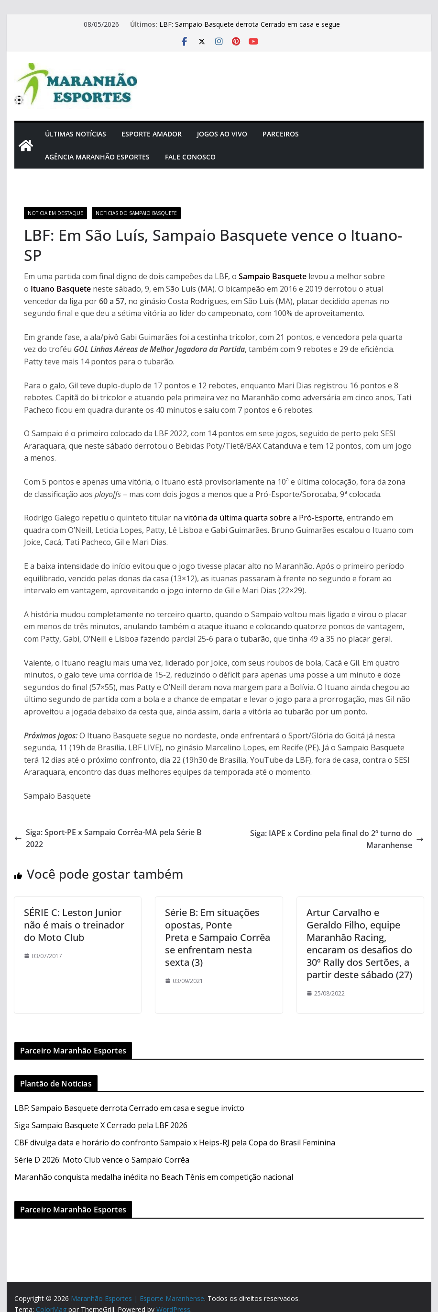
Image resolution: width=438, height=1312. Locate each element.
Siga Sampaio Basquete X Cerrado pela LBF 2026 (100, 1125)
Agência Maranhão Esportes (97, 156)
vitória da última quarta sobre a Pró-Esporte (263, 517)
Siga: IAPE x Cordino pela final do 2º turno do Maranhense (337, 839)
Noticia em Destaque (55, 213)
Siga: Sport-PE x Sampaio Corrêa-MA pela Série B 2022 (108, 838)
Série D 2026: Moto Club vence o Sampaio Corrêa (101, 1159)
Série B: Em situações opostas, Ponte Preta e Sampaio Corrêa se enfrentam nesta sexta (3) (217, 937)
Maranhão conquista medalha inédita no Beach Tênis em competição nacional (153, 1177)
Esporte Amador (151, 133)
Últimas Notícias (75, 133)
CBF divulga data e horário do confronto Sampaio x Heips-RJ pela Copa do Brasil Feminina (174, 1142)
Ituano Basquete (61, 288)
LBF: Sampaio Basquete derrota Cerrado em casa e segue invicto (129, 1108)
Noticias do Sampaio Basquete (136, 213)
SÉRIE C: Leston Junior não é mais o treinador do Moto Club (74, 925)
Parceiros (281, 133)
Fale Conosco (190, 156)
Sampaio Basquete (273, 276)
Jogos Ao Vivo (222, 133)
